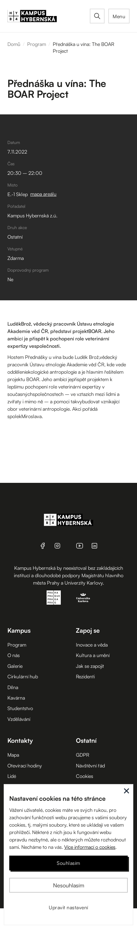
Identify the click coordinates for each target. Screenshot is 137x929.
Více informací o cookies (89, 847)
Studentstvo (20, 708)
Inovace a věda (92, 645)
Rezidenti (85, 676)
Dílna (12, 687)
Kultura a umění (93, 655)
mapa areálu (43, 194)
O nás (13, 655)
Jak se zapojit (90, 666)
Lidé (11, 776)
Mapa (13, 755)
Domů (13, 44)
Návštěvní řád (90, 766)
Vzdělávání (18, 719)
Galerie (15, 666)
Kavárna (16, 698)
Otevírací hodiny (24, 766)
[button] (119, 16)
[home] (48, 16)
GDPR (82, 755)
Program (36, 44)
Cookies (84, 776)
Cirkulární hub (22, 676)
